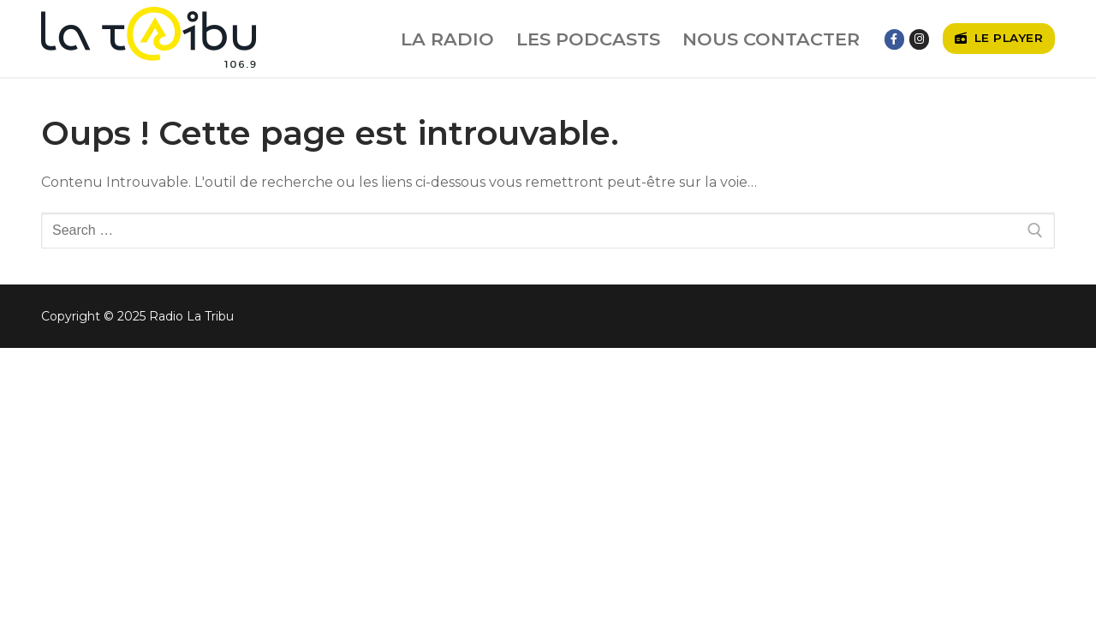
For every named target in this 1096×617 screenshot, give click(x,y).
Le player (999, 38)
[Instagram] (919, 39)
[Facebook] (894, 39)
